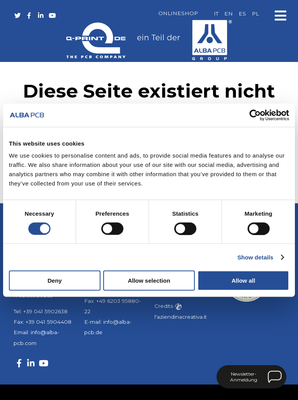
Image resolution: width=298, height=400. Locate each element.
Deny (54, 280)
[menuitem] (216, 14)
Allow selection (149, 280)
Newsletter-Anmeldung (243, 377)
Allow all (243, 280)
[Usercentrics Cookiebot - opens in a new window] (255, 115)
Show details (255, 257)
